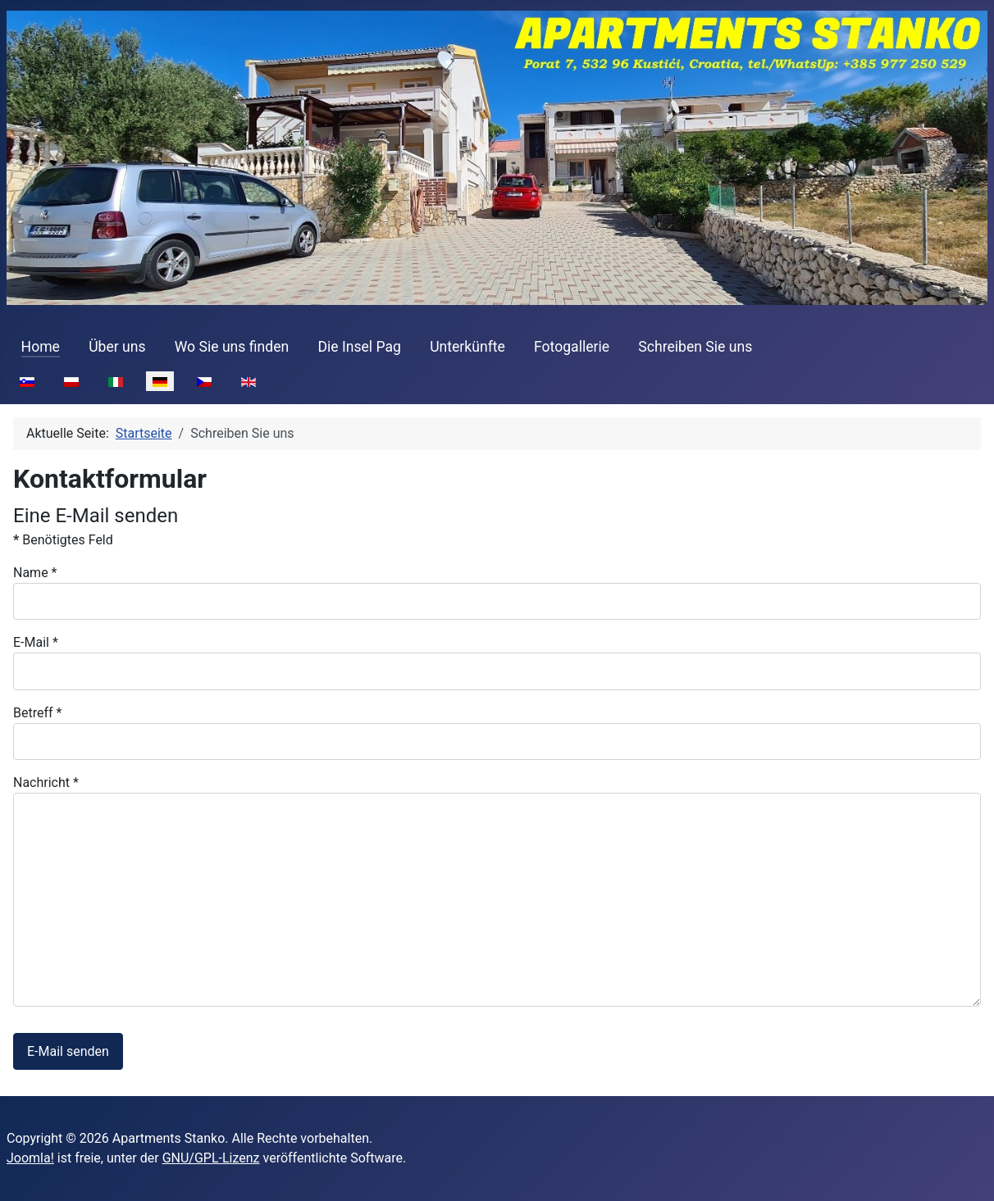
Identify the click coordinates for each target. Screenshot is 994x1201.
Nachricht (46, 782)
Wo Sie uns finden (232, 347)
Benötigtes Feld (63, 540)
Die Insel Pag (359, 347)
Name (35, 572)
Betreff (37, 713)
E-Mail (35, 642)
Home (40, 347)
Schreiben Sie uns (695, 347)
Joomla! (30, 1158)
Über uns (117, 347)
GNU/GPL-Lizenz (211, 1158)
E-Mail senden (68, 1051)
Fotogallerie (571, 347)
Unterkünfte (467, 347)
